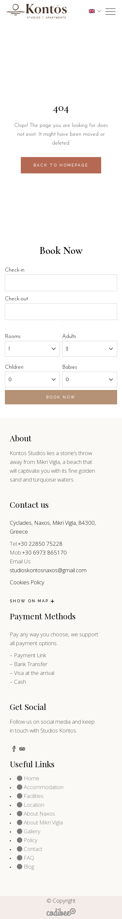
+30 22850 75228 (40, 543)
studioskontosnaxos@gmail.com (48, 570)
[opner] (110, 12)
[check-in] (61, 282)
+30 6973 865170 (44, 552)
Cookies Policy (27, 582)
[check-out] (61, 311)
